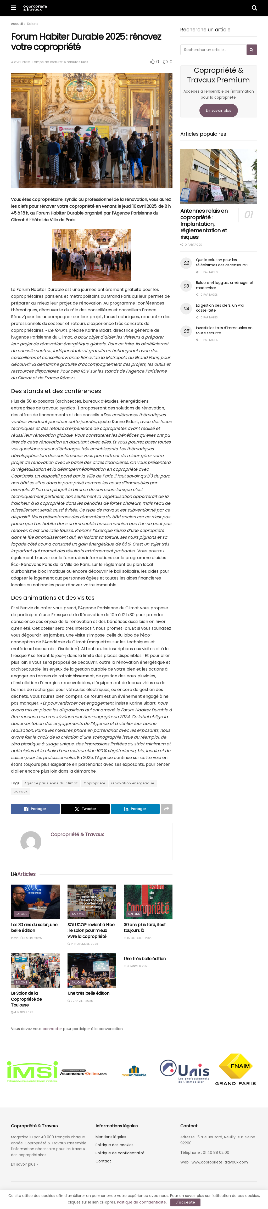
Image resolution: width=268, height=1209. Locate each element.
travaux (21, 791)
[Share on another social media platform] (166, 809)
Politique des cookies (114, 1145)
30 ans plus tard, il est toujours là (145, 928)
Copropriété (94, 783)
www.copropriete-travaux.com (220, 1162)
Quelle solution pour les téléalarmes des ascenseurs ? (222, 262)
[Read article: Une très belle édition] (92, 970)
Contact (103, 1161)
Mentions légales (111, 1136)
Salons (32, 23)
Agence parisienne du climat (51, 783)
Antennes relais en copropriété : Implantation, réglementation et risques (204, 224)
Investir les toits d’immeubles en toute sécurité (224, 330)
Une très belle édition (88, 993)
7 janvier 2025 (80, 1001)
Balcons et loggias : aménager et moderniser (225, 285)
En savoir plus (218, 110)
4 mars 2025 (22, 1012)
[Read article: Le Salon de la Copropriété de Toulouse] (35, 970)
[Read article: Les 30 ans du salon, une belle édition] (35, 902)
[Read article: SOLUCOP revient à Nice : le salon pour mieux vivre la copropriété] (92, 902)
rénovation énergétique (132, 783)
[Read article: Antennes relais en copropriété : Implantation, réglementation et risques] (218, 176)
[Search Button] (254, 8)
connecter (52, 1028)
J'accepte (185, 1202)
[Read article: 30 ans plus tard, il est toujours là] (148, 902)
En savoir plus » (24, 1164)
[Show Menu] (13, 8)
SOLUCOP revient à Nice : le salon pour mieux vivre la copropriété (91, 931)
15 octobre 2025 (138, 938)
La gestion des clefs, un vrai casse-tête (220, 308)
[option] (32, 1072)
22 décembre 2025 (26, 938)
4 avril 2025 (20, 61)
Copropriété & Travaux (77, 834)
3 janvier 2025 (136, 966)
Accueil (17, 23)
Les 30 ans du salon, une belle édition (34, 928)
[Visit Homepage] (35, 8)
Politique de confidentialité (120, 1153)
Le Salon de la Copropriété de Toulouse (26, 999)
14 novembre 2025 (83, 944)
